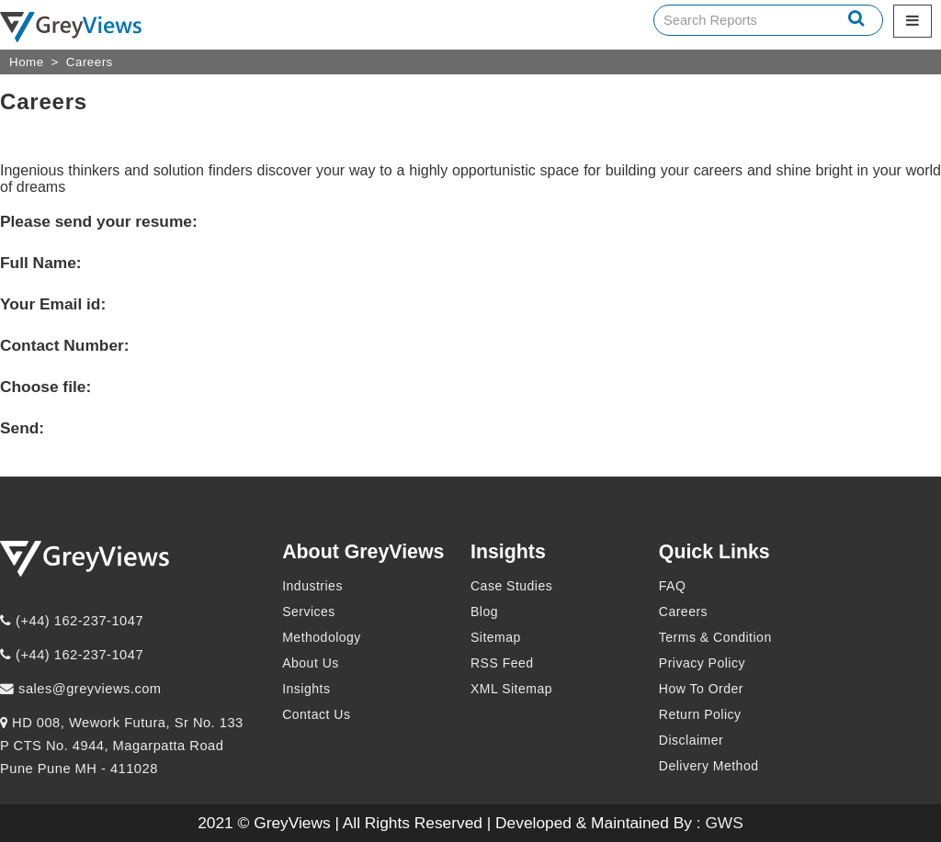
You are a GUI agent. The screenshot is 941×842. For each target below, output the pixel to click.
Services (308, 611)
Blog (484, 611)
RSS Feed (502, 663)
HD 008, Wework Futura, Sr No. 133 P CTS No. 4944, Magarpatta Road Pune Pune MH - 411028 (122, 745)
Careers (89, 62)
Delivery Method (709, 765)
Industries (312, 585)
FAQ (672, 585)
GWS (724, 823)
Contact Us (316, 714)
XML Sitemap (511, 688)
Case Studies (511, 585)
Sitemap (495, 637)
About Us (310, 663)
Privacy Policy (702, 663)
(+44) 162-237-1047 (71, 620)
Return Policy (700, 714)
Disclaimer (691, 740)
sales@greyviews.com (81, 688)
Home (26, 62)
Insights (306, 688)
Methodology (321, 637)
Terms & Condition (715, 637)
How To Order (701, 688)
